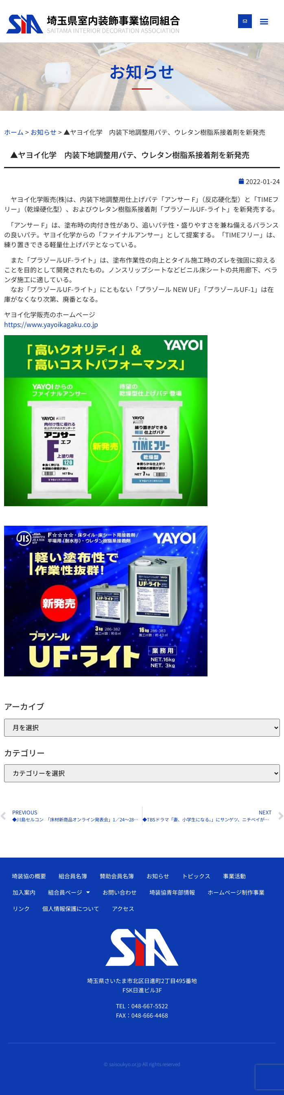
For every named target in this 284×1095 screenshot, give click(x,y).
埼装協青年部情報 (172, 892)
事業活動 (234, 876)
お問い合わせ (120, 892)
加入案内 (24, 892)
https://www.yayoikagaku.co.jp (51, 324)
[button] (264, 21)
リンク (21, 908)
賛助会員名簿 (117, 876)
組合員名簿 (73, 876)
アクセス (123, 908)
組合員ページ (69, 892)
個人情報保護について (70, 908)
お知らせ (157, 876)
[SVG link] (93, 24)
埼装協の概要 (29, 876)
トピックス (196, 876)
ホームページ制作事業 (236, 892)
